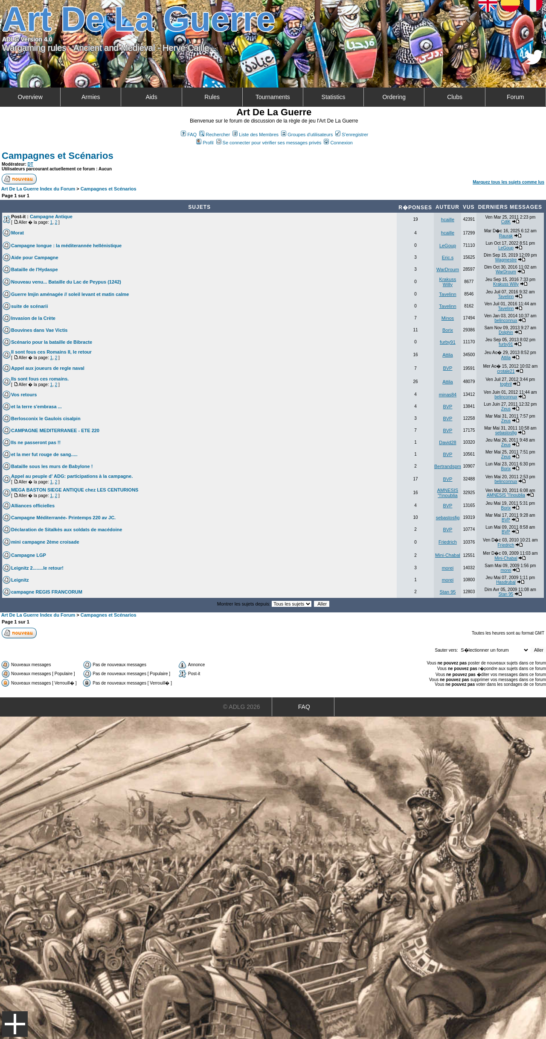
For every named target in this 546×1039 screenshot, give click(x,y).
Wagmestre (506, 260)
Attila (447, 354)
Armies (90, 97)
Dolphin (506, 332)
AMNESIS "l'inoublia (448, 493)
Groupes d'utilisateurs (307, 134)
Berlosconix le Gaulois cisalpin (46, 418)
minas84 (448, 394)
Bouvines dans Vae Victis (39, 330)
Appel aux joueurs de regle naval (47, 368)
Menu (15, 1024)
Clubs (454, 97)
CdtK (506, 222)
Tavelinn (447, 294)
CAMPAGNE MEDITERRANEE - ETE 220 (55, 430)
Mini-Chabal (447, 555)
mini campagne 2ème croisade (45, 541)
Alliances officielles (33, 505)
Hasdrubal (506, 582)
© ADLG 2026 (241, 706)
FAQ (189, 134)
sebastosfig (506, 432)
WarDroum (447, 269)
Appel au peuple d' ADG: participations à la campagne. (72, 476)
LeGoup (447, 245)
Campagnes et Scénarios (57, 155)
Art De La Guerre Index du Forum (38, 188)
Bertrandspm (447, 466)
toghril (505, 384)
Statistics (334, 97)
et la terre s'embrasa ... (36, 406)
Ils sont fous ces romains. (40, 378)
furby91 (448, 342)
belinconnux (505, 320)
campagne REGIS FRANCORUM (46, 591)
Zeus (506, 409)
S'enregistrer (351, 134)
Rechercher (214, 134)
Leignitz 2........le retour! (37, 568)
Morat (17, 232)
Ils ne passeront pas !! (36, 442)
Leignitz (20, 579)
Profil (204, 142)
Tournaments (273, 97)
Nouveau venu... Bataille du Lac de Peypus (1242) (66, 281)
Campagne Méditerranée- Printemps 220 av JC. (63, 517)
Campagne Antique (51, 216)
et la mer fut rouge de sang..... (44, 454)
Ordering (394, 97)
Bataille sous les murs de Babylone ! (52, 466)
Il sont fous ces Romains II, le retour (51, 351)
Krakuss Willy (447, 282)
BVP (447, 368)
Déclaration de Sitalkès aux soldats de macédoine (66, 529)
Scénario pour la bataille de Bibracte (51, 342)
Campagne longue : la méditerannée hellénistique (66, 245)
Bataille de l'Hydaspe (34, 269)
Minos (447, 318)
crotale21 (505, 371)
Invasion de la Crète (33, 318)
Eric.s (448, 257)
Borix (447, 330)
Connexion (338, 142)
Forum (515, 97)
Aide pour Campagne (34, 257)
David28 (447, 442)
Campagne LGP (28, 555)
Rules (212, 97)
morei (448, 568)
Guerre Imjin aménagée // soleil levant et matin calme (70, 294)
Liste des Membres (255, 134)
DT (30, 164)
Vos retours (24, 394)
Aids (151, 97)
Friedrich (448, 541)
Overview (29, 97)
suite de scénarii (29, 306)
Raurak (506, 236)
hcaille (447, 219)
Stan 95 (447, 591)
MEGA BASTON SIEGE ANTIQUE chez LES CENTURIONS (74, 489)
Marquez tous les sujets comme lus (508, 182)
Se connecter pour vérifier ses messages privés (269, 142)
